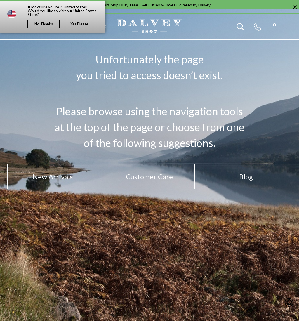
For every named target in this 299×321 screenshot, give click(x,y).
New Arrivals (53, 176)
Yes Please (79, 24)
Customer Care (149, 176)
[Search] (240, 27)
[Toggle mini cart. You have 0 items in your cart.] (274, 27)
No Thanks (43, 24)
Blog (246, 176)
